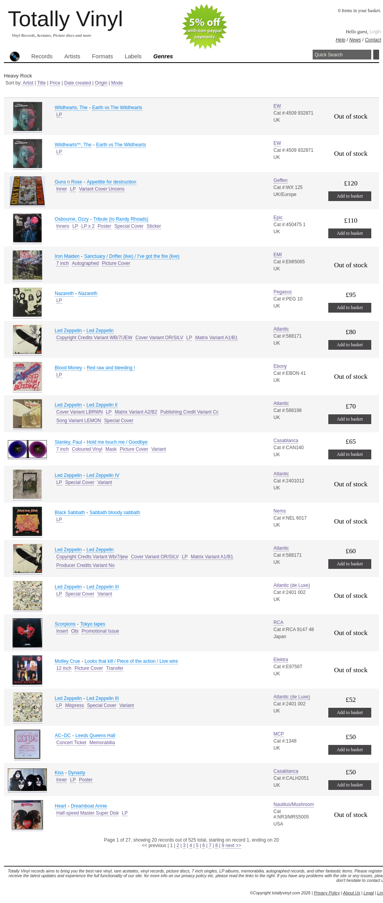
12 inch (64, 668)
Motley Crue (67, 661)
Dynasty (76, 772)
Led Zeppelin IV (102, 475)
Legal (368, 892)
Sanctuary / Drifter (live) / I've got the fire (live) (131, 256)
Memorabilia (102, 742)
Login (375, 31)
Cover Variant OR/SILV (159, 337)
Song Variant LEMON (78, 420)
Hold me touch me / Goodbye (117, 442)
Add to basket (350, 196)
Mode (117, 83)
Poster (104, 226)
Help (340, 40)
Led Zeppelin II (101, 405)
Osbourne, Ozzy (72, 219)
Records (42, 56)
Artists (72, 56)
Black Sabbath (70, 512)
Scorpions (65, 624)
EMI (278, 254)
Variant (158, 449)
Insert (62, 631)
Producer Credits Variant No (85, 565)
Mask (111, 449)
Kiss (59, 772)
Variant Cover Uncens (102, 189)
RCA (278, 622)
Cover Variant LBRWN (79, 412)
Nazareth (64, 293)
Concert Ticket (71, 742)
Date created (77, 83)
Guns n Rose (68, 182)
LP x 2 (88, 226)
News (355, 40)
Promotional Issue (100, 631)
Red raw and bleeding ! (111, 368)
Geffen (281, 180)
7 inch (62, 263)
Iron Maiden (67, 256)
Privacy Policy (327, 892)
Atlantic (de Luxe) (292, 585)
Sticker (154, 226)
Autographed (85, 263)
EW (277, 106)
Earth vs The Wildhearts (117, 107)
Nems (280, 511)
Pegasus (283, 292)
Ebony (280, 366)
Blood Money (68, 368)
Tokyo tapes (92, 624)
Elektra (281, 659)
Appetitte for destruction (111, 182)
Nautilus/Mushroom (294, 804)
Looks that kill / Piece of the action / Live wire (131, 661)
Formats (102, 56)
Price (55, 83)
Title (41, 83)
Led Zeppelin (68, 330)
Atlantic (281, 329)
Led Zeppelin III (102, 587)
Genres (163, 56)
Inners (62, 226)
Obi (75, 631)
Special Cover (129, 226)
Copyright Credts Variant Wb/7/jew (92, 556)
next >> (233, 845)
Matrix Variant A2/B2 (136, 412)
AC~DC (63, 735)
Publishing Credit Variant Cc (189, 412)
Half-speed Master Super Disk (87, 813)
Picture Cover (116, 263)
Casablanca (286, 440)
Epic (278, 217)
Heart (60, 806)
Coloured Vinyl (87, 449)
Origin (101, 83)
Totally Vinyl (65, 18)
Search (376, 54)
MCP (279, 734)
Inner (61, 189)
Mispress (74, 705)
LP (59, 114)
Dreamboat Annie (89, 806)
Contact (373, 40)
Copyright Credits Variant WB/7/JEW (94, 337)
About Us (351, 892)
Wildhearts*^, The (73, 145)
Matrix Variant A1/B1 (216, 337)
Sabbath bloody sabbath (114, 512)
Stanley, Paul (68, 442)
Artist (28, 83)
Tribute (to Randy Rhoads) (121, 219)
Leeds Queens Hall (95, 735)
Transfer (114, 668)
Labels (133, 56)
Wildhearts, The (71, 107)
